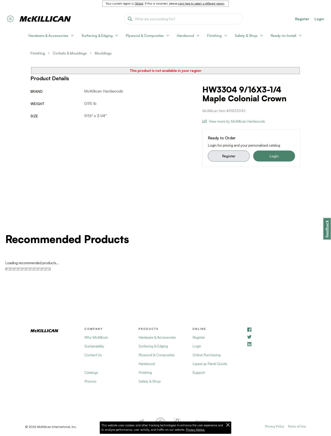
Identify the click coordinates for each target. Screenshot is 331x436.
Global (139, 3)
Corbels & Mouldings (70, 53)
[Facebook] (274, 329)
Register (228, 156)
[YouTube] (274, 337)
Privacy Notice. (195, 429)
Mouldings (103, 53)
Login (319, 19)
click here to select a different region (201, 3)
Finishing (37, 53)
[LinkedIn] (274, 344)
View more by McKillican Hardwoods (233, 121)
